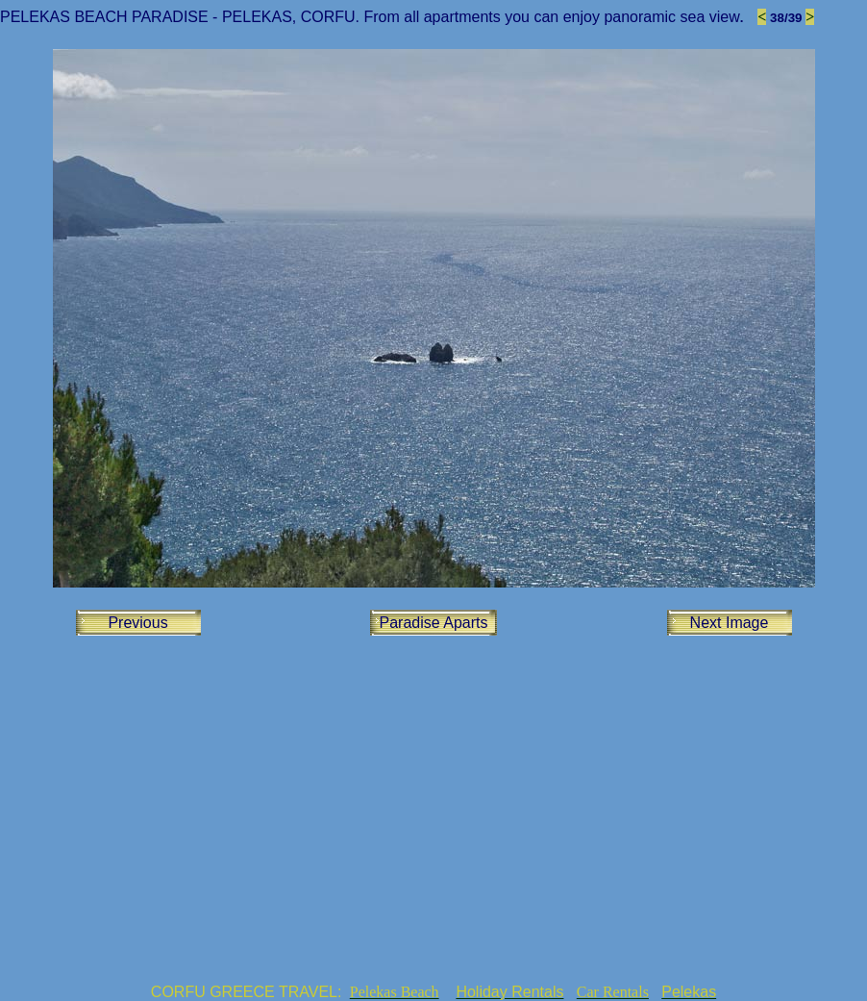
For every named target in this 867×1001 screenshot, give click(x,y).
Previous (137, 622)
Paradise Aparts (434, 622)
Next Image (729, 622)
